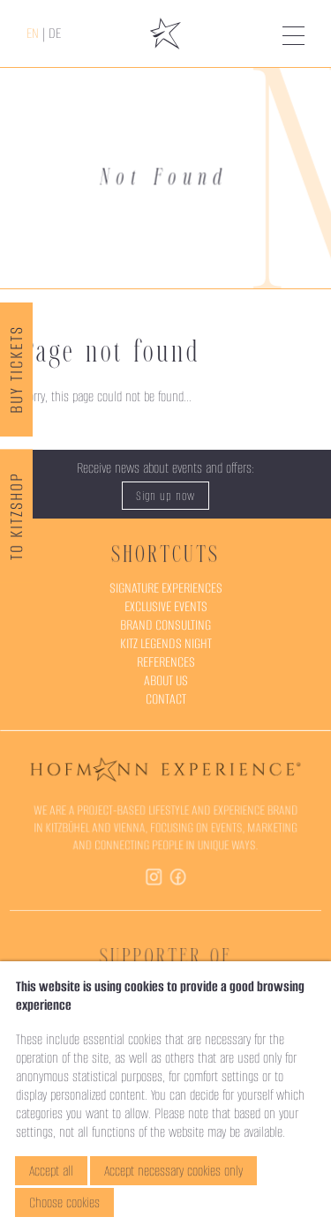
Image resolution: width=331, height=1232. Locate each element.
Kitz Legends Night (165, 643)
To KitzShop (16, 516)
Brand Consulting (165, 625)
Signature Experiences (165, 588)
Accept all (51, 1170)
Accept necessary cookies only (173, 1170)
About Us (166, 680)
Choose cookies (64, 1202)
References (166, 662)
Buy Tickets (16, 369)
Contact (166, 699)
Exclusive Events (165, 606)
